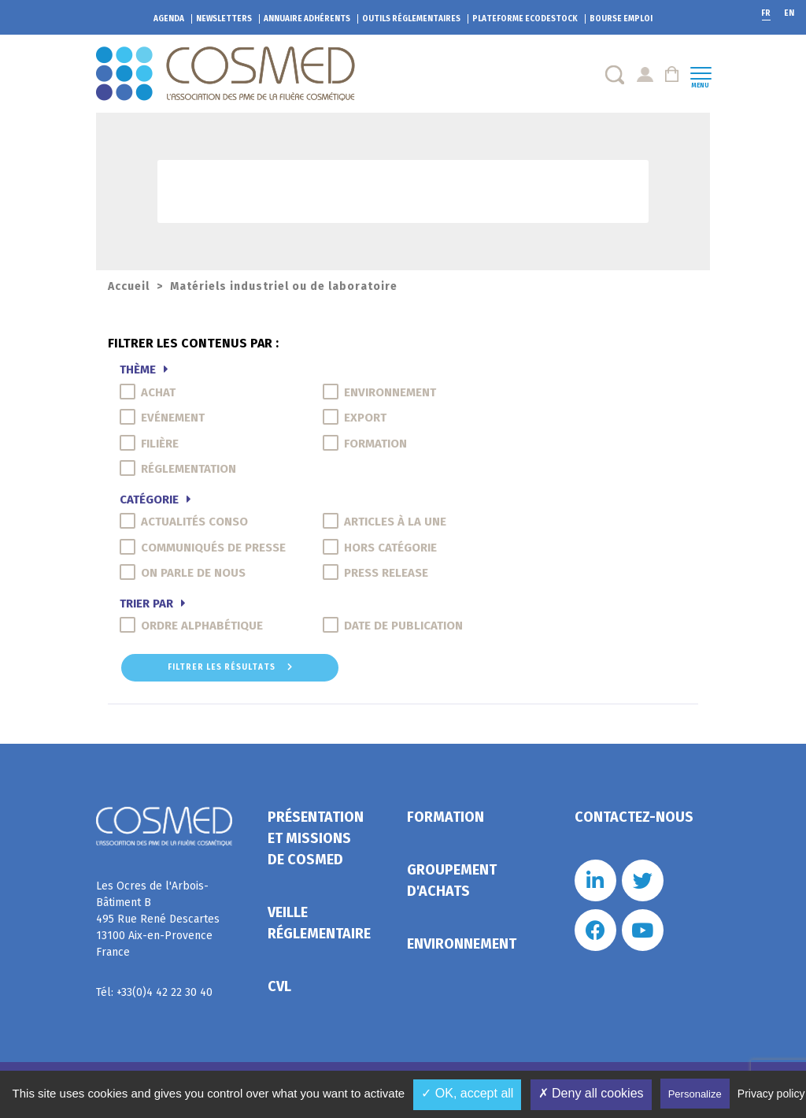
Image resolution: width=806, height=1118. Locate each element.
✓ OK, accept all (467, 1093)
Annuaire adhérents (307, 19)
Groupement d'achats (452, 880)
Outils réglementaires (411, 19)
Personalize (695, 1094)
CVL (279, 986)
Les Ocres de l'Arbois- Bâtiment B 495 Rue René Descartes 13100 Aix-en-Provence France (158, 919)
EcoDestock (525, 19)
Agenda (168, 19)
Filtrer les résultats (230, 667)
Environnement (461, 944)
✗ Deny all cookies (591, 1093)
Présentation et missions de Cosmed (316, 838)
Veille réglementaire (319, 923)
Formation (445, 817)
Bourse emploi (621, 19)
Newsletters (224, 19)
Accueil (129, 286)
